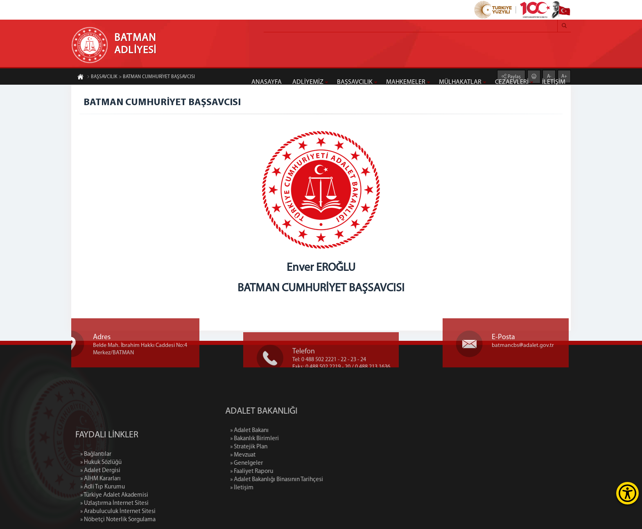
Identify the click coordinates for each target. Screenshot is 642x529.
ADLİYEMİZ (307, 82)
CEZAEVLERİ (512, 82)
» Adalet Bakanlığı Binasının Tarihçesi (312, 480)
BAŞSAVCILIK (355, 82)
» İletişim (277, 488)
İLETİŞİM (553, 82)
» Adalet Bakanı (285, 431)
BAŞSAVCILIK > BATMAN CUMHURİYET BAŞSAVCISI (141, 77)
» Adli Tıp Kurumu (102, 521)
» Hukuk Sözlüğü (101, 496)
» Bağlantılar (95, 488)
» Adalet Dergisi (100, 504)
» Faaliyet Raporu (287, 471)
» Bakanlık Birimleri (290, 439)
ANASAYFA (266, 82)
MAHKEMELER (405, 82)
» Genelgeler (282, 463)
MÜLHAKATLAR (460, 82)
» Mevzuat (278, 455)
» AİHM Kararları (100, 512)
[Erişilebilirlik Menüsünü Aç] (627, 493)
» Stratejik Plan (284, 447)
